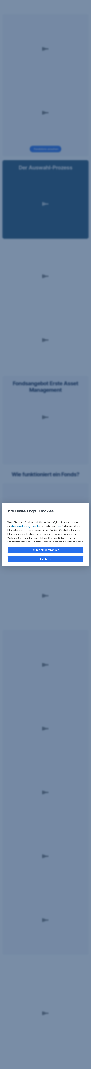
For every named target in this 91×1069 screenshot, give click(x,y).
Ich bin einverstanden (45, 549)
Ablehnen (45, 559)
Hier (59, 526)
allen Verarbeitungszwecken (26, 526)
